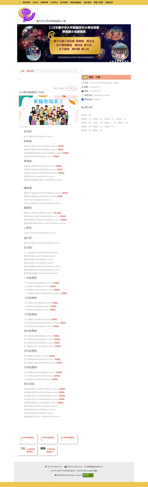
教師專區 (87, 2)
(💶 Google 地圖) (90, 471)
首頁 (22, 71)
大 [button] (76, 88)
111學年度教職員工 (67, 439)
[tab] (110, 61)
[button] (19, 26)
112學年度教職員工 (47, 439)
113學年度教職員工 (27, 439)
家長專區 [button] (64, 2)
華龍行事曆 (98, 2)
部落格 (61, 146)
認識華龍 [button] (44, 2)
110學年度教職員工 (31, 450)
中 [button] (71, 88)
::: (19, 2)
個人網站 (57, 213)
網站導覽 (26, 2)
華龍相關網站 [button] (75, 2)
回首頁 (35, 2)
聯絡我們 (109, 2)
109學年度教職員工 (51, 450)
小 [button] (66, 88)
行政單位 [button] (54, 2)
